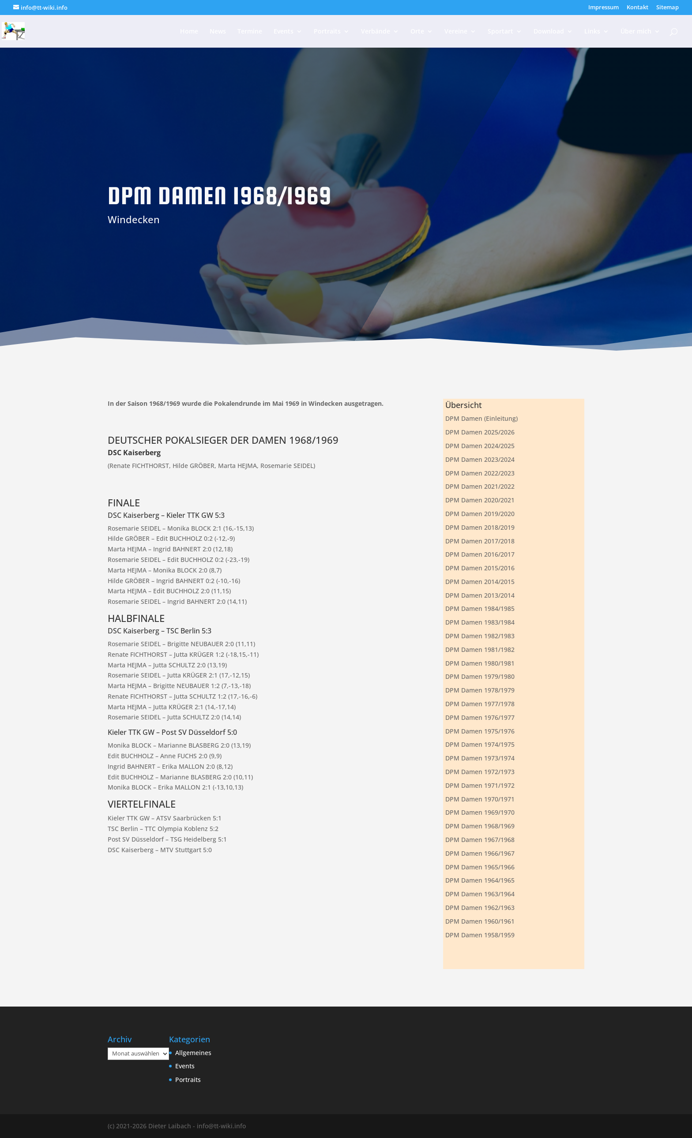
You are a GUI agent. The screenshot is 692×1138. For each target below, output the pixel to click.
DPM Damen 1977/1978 (480, 704)
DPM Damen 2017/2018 (480, 541)
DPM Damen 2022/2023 (480, 473)
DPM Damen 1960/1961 (480, 921)
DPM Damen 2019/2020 (480, 513)
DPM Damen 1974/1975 (480, 744)
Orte (417, 31)
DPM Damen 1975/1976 (480, 731)
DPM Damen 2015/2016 (480, 568)
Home (189, 31)
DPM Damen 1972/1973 (480, 771)
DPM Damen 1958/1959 (480, 935)
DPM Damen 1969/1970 (480, 812)
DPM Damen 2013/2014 (480, 595)
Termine (249, 31)
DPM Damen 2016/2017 (480, 554)
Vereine (455, 31)
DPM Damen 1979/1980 (480, 676)
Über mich (636, 31)
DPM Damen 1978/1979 (480, 690)
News (218, 31)
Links (592, 31)
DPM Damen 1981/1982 (480, 649)
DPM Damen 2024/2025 (480, 446)
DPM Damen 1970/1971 (480, 799)
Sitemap (667, 7)
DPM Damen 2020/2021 (480, 500)
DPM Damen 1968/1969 (480, 826)
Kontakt (637, 7)
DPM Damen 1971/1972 (480, 785)
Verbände (375, 31)
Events (283, 31)
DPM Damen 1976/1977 (480, 717)
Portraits (327, 31)
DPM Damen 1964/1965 (480, 880)
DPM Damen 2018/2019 (480, 527)
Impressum (603, 7)
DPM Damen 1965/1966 (480, 867)
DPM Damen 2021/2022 (480, 486)
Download (549, 31)
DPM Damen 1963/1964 (480, 894)
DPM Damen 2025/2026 (480, 432)
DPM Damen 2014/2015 (480, 581)
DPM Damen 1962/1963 (480, 907)
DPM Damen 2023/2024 (480, 459)
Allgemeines (193, 1052)
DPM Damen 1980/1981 (480, 663)
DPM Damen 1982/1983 (480, 636)
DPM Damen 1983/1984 (480, 622)
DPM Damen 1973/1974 (480, 758)
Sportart (500, 31)
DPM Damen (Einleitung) (481, 418)
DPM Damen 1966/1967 (480, 853)
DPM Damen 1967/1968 (480, 839)
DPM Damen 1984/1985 (480, 608)
